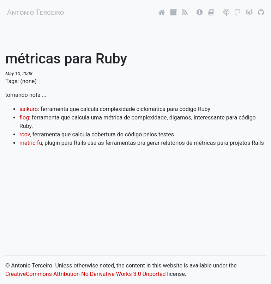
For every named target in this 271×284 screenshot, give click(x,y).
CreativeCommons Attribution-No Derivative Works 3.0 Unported (85, 274)
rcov (24, 134)
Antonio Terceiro (35, 12)
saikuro (28, 109)
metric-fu (30, 143)
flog (24, 117)
